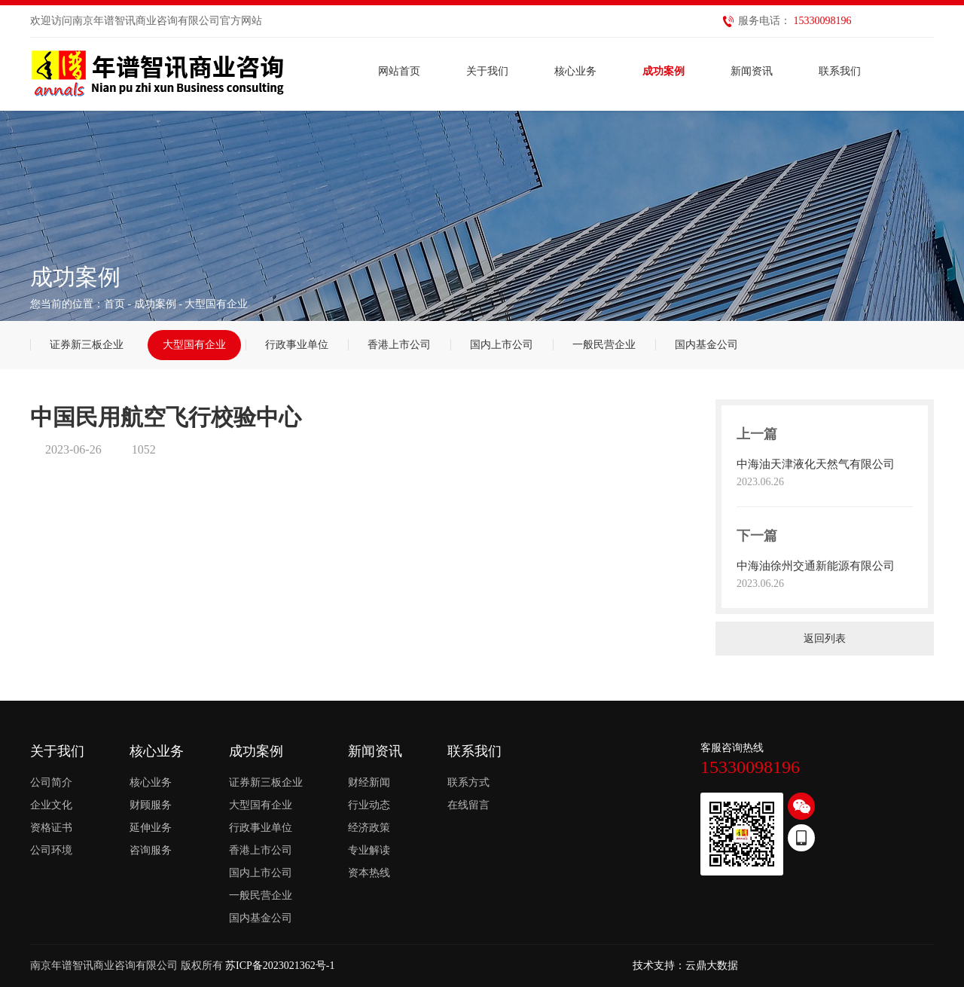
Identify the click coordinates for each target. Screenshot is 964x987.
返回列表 (825, 638)
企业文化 (51, 805)
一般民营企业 (604, 344)
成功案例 (155, 304)
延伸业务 (151, 827)
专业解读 (369, 850)
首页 (114, 304)
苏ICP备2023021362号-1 (279, 965)
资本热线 (369, 873)
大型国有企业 (194, 344)
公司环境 (51, 850)
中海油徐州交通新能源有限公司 (816, 566)
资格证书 (51, 827)
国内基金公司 (706, 344)
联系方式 (468, 782)
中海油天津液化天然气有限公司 (816, 464)
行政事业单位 (296, 344)
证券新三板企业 (87, 344)
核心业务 (151, 782)
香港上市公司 (399, 344)
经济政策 (369, 827)
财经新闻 (369, 782)
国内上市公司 (501, 344)
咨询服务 (151, 850)
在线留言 (468, 805)
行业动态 (369, 805)
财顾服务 (151, 805)
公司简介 (51, 782)
